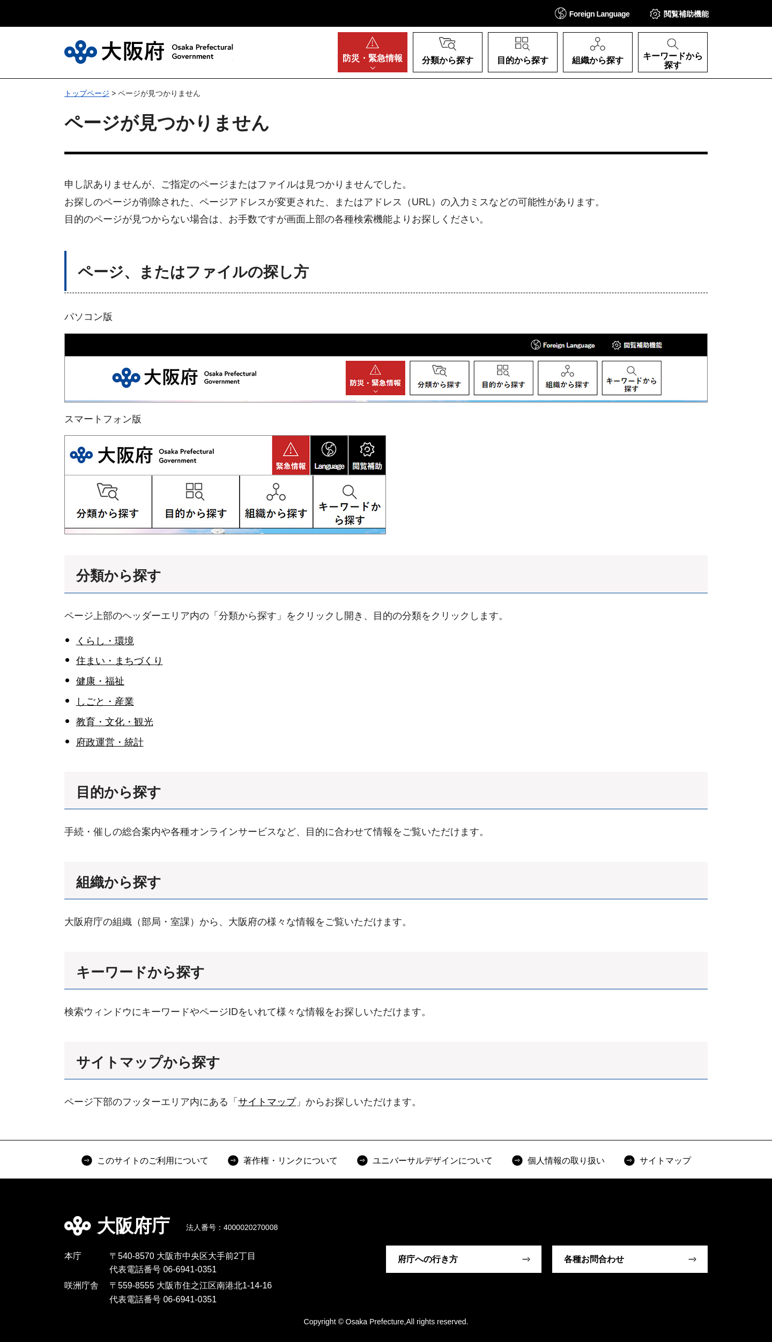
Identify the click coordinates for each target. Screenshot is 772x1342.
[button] (592, 13)
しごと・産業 (105, 701)
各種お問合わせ (594, 1259)
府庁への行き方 (428, 1259)
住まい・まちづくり (119, 660)
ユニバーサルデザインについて (433, 1160)
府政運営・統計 (110, 742)
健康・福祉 (100, 681)
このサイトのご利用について (153, 1160)
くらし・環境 (105, 641)
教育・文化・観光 (114, 722)
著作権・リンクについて (290, 1160)
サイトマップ (267, 1102)
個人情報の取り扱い (566, 1160)
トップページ (86, 93)
